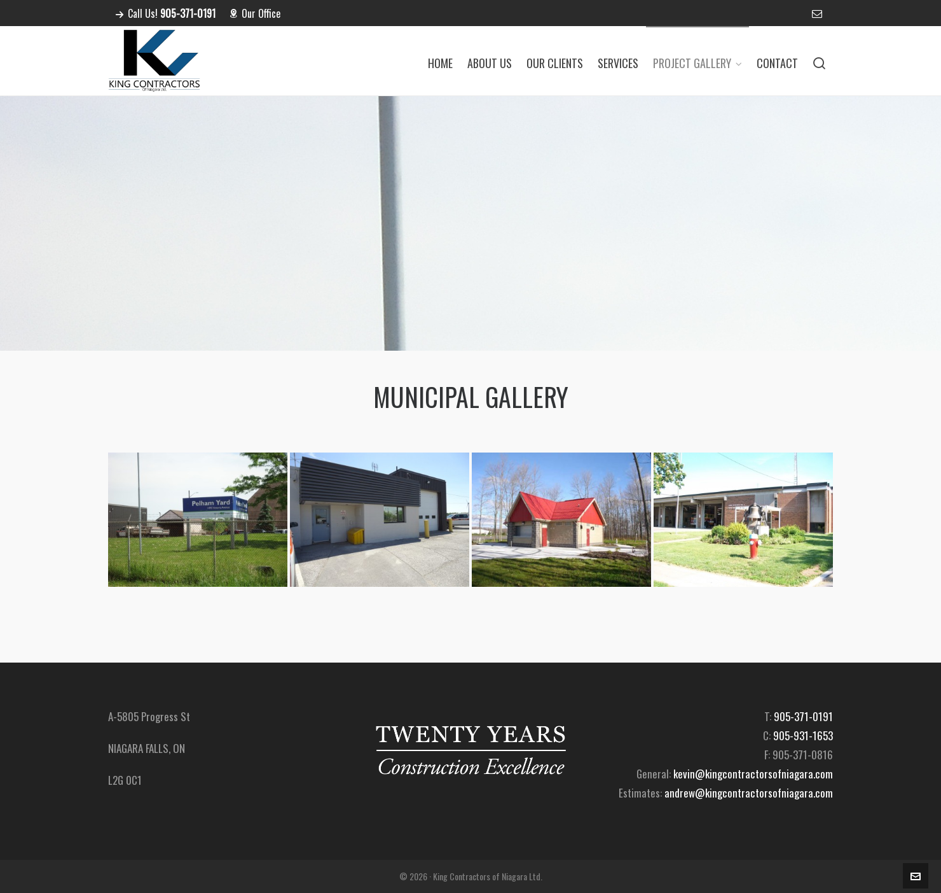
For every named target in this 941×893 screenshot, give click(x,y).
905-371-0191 (803, 716)
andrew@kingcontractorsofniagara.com (748, 793)
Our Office (254, 13)
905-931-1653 (803, 735)
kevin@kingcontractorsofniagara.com (753, 774)
